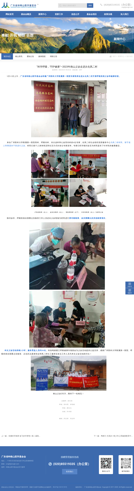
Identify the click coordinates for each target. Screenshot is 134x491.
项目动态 (7, 56)
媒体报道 (42, 56)
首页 (114, 56)
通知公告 (30, 56)
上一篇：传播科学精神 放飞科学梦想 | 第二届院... (20, 436)
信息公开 (75, 14)
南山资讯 (18, 56)
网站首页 (10, 14)
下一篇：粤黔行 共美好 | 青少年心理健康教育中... (113, 436)
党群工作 (59, 14)
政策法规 (108, 14)
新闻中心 (42, 14)
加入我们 (124, 14)
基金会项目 (92, 14)
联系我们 (69, 472)
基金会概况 (26, 14)
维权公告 (53, 56)
